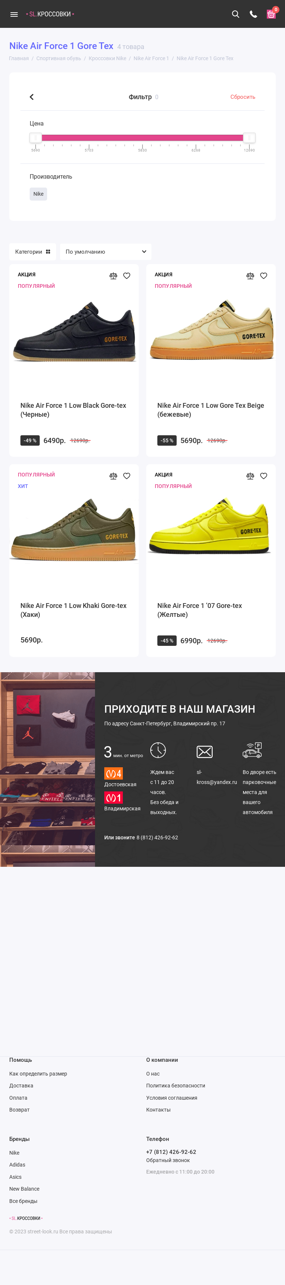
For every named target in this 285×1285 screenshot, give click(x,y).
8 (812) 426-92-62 (157, 837)
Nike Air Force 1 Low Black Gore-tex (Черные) (73, 409)
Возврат (19, 1110)
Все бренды (23, 1201)
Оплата (18, 1098)
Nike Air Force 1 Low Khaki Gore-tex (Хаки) (73, 610)
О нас (153, 1074)
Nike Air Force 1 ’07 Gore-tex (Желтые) (199, 610)
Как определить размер (38, 1074)
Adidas (17, 1165)
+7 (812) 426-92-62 (171, 1152)
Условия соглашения (171, 1098)
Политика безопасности (175, 1086)
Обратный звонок (168, 1160)
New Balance (24, 1189)
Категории (32, 251)
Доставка (21, 1086)
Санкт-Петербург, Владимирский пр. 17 (164, 723)
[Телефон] (253, 14)
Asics (15, 1177)
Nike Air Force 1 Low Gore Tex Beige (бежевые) (210, 409)
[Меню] (14, 14)
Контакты (158, 1110)
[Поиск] (235, 14)
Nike (14, 1153)
